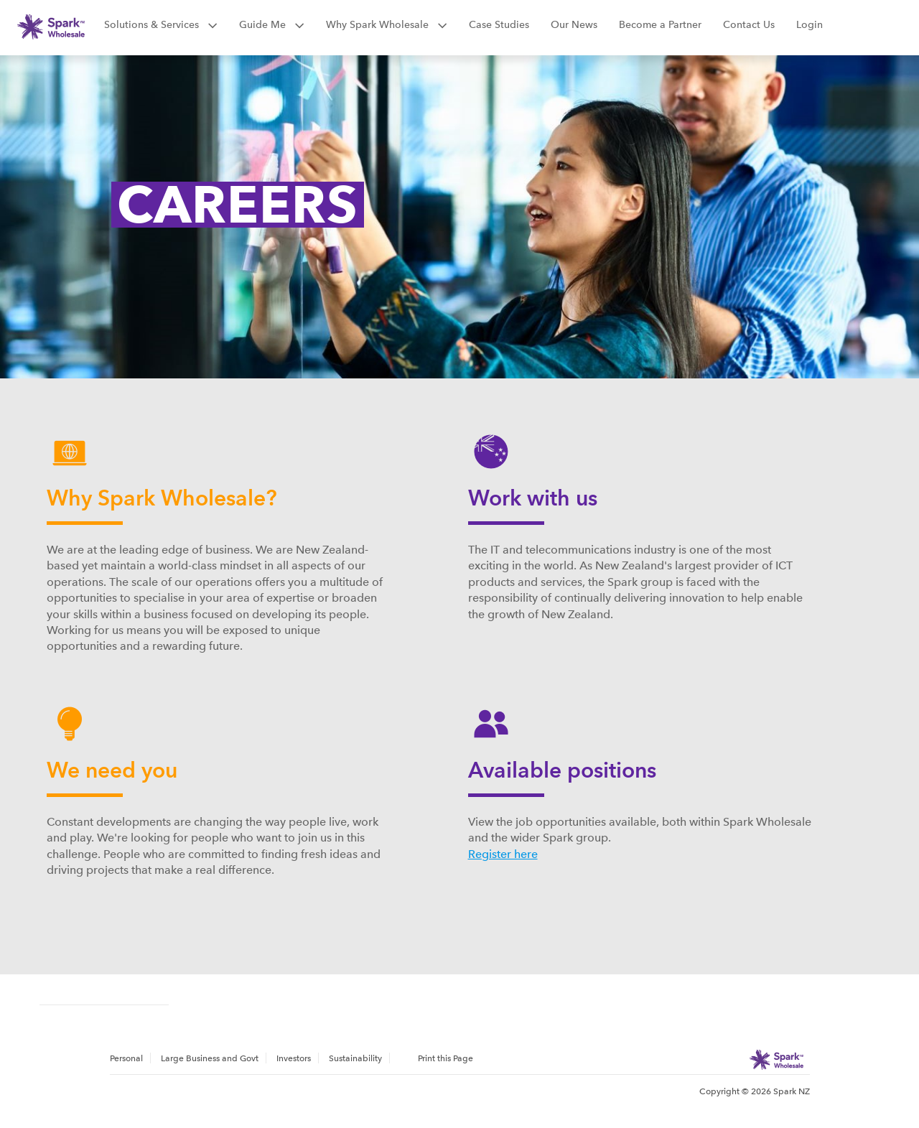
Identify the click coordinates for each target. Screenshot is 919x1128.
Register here (503, 854)
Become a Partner (660, 24)
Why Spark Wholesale (386, 24)
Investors (293, 1058)
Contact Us (749, 24)
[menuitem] (130, 1058)
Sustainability (355, 1058)
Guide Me (271, 24)
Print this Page (445, 1058)
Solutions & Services (161, 24)
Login (809, 24)
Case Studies (499, 24)
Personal (126, 1058)
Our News (574, 24)
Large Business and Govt (209, 1058)
